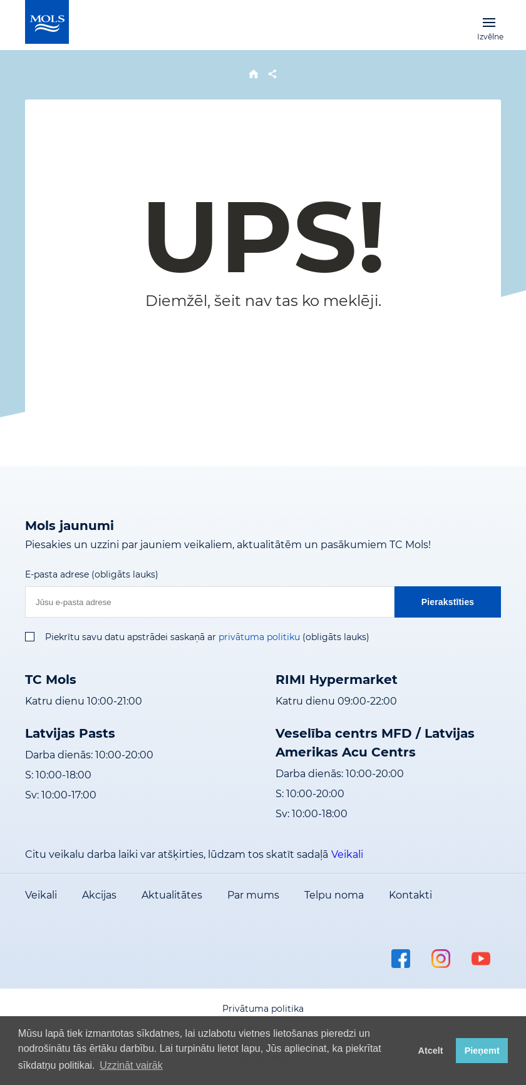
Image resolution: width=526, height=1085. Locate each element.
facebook (400, 958)
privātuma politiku (259, 637)
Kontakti (410, 895)
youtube (481, 958)
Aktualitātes (172, 895)
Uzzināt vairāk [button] (131, 1065)
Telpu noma (334, 895)
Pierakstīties (448, 602)
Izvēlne (489, 22)
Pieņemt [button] (482, 1051)
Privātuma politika (263, 1008)
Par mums (253, 895)
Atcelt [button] (430, 1051)
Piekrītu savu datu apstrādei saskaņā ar (130, 637)
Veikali (347, 854)
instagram (440, 958)
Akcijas (99, 895)
